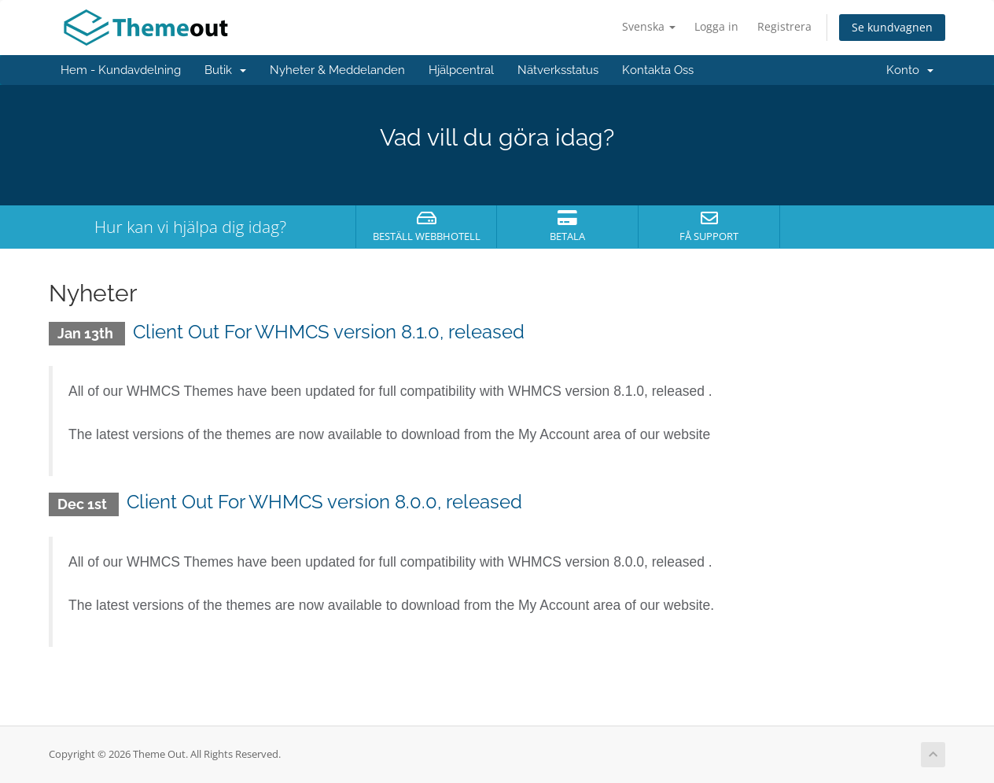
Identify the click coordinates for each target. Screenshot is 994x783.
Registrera (784, 26)
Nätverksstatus (557, 70)
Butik (225, 70)
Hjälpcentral (461, 70)
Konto (909, 70)
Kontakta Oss (658, 70)
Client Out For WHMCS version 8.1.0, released (329, 331)
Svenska (649, 26)
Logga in (716, 26)
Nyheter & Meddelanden (337, 70)
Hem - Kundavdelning (121, 70)
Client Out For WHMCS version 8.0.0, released (324, 501)
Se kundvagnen (892, 27)
